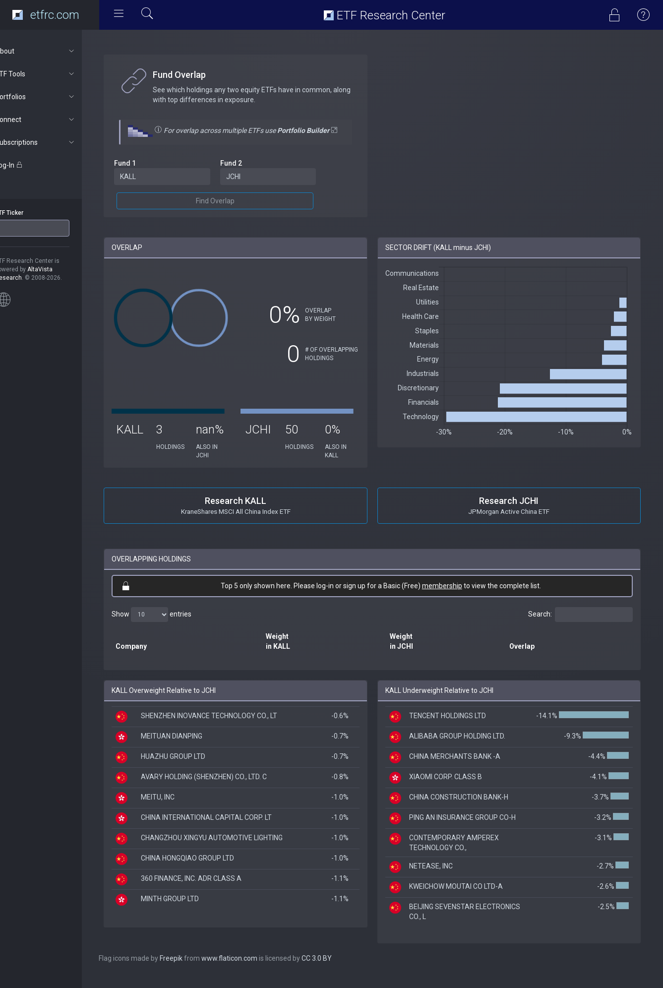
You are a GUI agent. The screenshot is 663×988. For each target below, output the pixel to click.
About (52, 51)
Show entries (169, 624)
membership (451, 596)
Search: (580, 624)
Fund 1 (143, 173)
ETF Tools (52, 74)
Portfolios (52, 97)
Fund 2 (245, 173)
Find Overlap (229, 211)
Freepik (189, 968)
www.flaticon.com (247, 968)
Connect (52, 120)
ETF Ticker (26, 212)
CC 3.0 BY (334, 968)
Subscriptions (52, 142)
